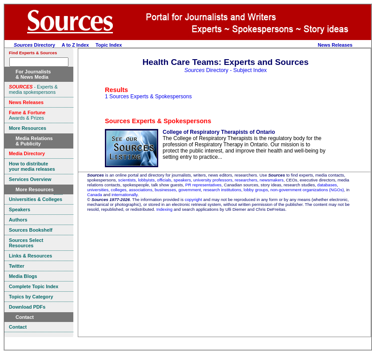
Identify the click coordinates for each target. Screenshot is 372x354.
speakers (182, 179)
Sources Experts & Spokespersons (158, 121)
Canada (94, 194)
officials (164, 179)
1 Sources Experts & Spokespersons (148, 96)
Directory (34, 45)
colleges (118, 189)
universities (97, 189)
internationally (125, 194)
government (189, 189)
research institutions (222, 189)
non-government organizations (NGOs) (307, 189)
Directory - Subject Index (225, 70)
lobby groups (256, 189)
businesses (165, 189)
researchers (246, 179)
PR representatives (203, 184)
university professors (212, 179)
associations (140, 189)
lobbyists (146, 179)
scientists (127, 179)
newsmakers (272, 179)
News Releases (335, 45)
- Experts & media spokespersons (33, 89)
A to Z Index (75, 45)
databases (327, 184)
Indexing (164, 209)
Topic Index (109, 45)
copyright (193, 199)
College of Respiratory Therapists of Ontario (219, 132)
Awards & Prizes (27, 115)
